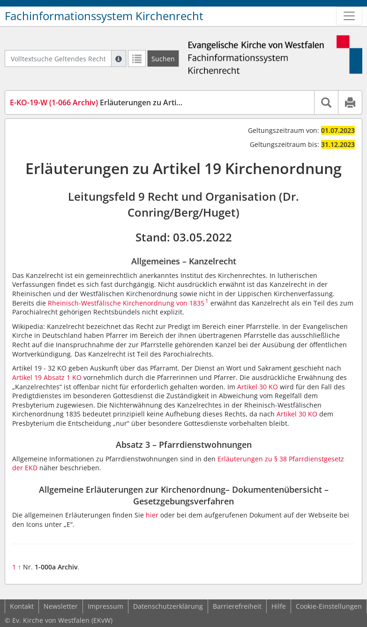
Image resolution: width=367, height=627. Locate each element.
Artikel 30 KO (257, 386)
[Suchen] (163, 58)
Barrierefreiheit (237, 606)
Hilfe (278, 606)
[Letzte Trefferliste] (137, 58)
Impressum (105, 606)
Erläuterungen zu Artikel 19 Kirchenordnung (133, 102)
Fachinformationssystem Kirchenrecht (104, 16)
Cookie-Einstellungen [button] (329, 606)
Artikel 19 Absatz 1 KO (47, 377)
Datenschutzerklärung (168, 606)
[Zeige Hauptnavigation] (349, 16)
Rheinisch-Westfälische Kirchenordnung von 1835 (126, 303)
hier (152, 514)
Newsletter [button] (61, 606)
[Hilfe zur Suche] (118, 58)
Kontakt (22, 606)
